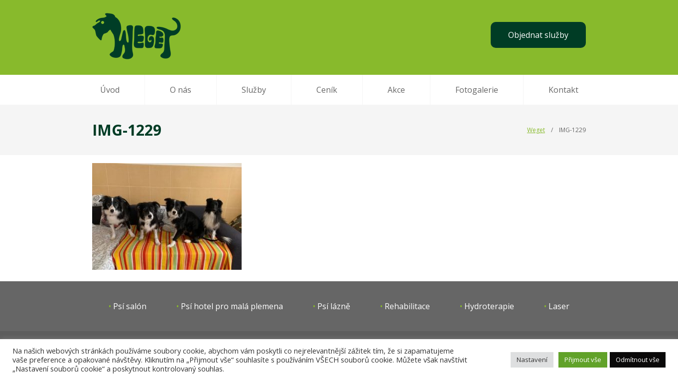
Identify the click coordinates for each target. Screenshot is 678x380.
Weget (536, 130)
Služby (254, 89)
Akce (396, 89)
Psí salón (129, 306)
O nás (180, 89)
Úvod (110, 89)
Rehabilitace (407, 306)
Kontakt (563, 89)
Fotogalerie (476, 89)
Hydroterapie (489, 306)
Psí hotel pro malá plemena (232, 306)
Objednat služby (538, 34)
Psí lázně (333, 306)
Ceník (326, 89)
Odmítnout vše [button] (638, 359)
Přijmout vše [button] (582, 359)
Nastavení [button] (532, 359)
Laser (558, 306)
